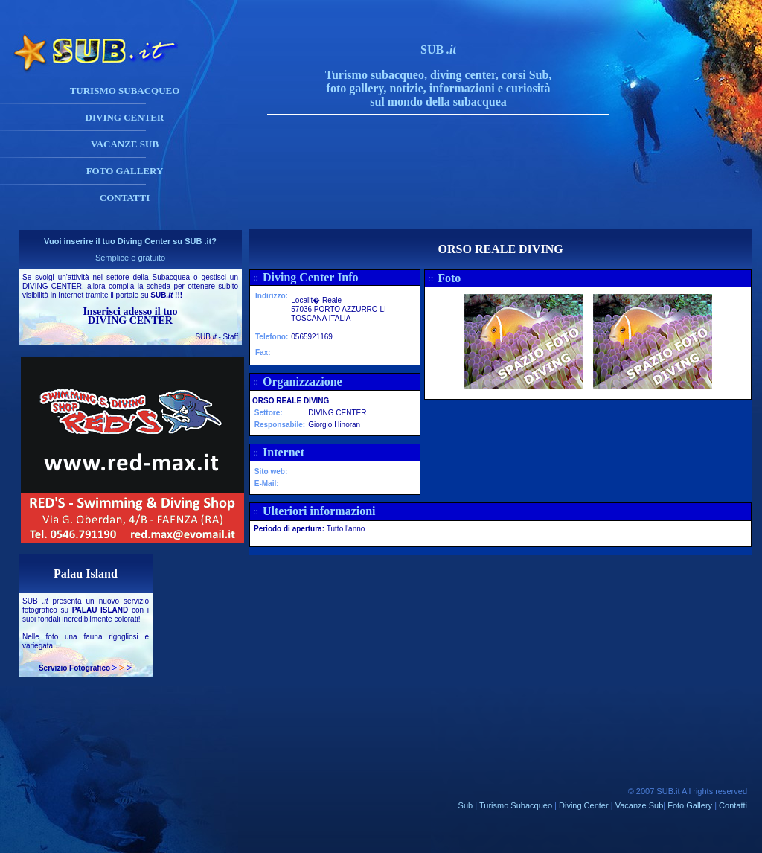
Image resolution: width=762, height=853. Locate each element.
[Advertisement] (453, 195)
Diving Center (584, 805)
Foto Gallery (689, 805)
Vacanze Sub (639, 805)
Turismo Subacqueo (515, 805)
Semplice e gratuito (130, 257)
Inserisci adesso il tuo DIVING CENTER (130, 316)
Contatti (733, 805)
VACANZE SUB (125, 144)
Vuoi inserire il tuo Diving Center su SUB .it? (130, 241)
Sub (465, 805)
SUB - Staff (216, 337)
